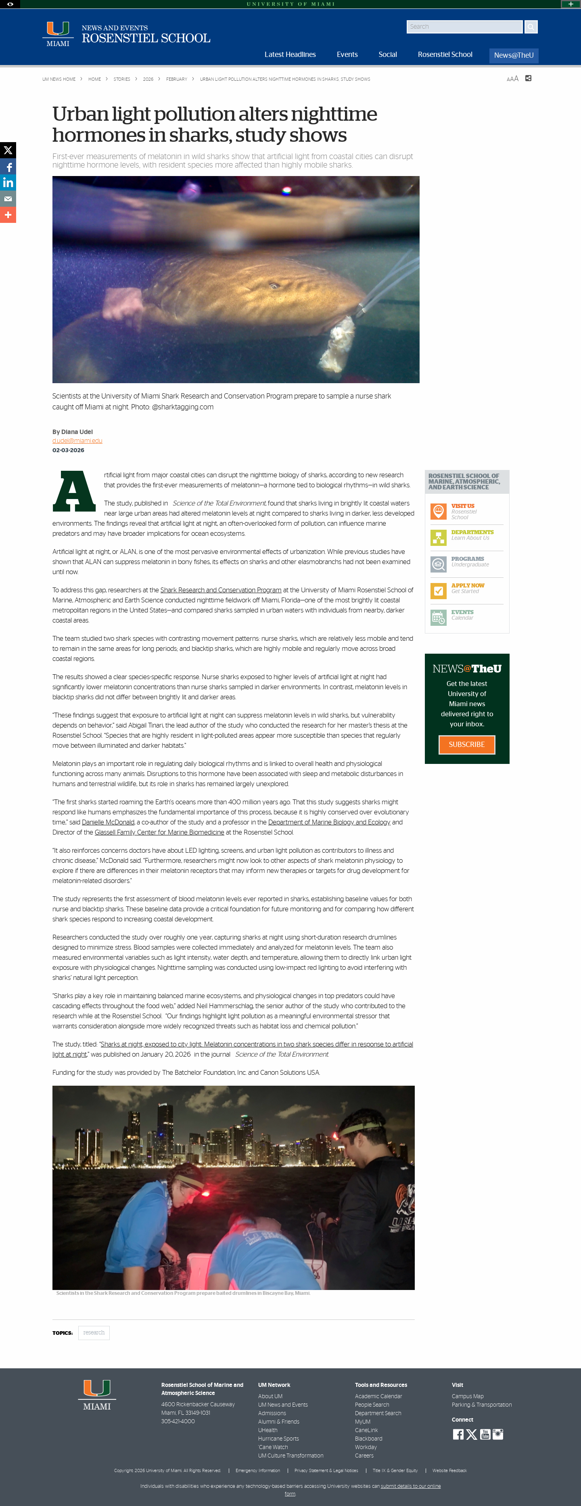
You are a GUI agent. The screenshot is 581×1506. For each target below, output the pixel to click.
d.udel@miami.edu (77, 441)
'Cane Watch (273, 1447)
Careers (364, 1456)
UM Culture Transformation (291, 1456)
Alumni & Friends (278, 1422)
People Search (372, 1405)
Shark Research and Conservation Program (221, 590)
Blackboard (368, 1439)
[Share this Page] (523, 83)
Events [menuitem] (347, 55)
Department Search (378, 1413)
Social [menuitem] (388, 55)
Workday (366, 1447)
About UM (270, 1396)
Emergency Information (258, 1470)
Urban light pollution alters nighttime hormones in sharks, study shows (285, 79)
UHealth (268, 1430)
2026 (147, 79)
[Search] (531, 27)
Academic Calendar (378, 1396)
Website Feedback (450, 1470)
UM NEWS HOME (58, 79)
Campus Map (468, 1396)
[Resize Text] (513, 79)
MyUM (362, 1422)
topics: (62, 1333)
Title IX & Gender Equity (395, 1470)
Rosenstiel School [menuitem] (445, 55)
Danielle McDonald (108, 822)
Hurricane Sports (278, 1439)
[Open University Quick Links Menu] (571, 4)
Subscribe (467, 745)
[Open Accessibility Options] (10, 4)
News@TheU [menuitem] (514, 55)
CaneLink (366, 1430)
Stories (121, 79)
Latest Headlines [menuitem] (290, 55)
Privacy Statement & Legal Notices (326, 1470)
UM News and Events (283, 1405)
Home (94, 79)
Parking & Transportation (482, 1405)
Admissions (272, 1413)
